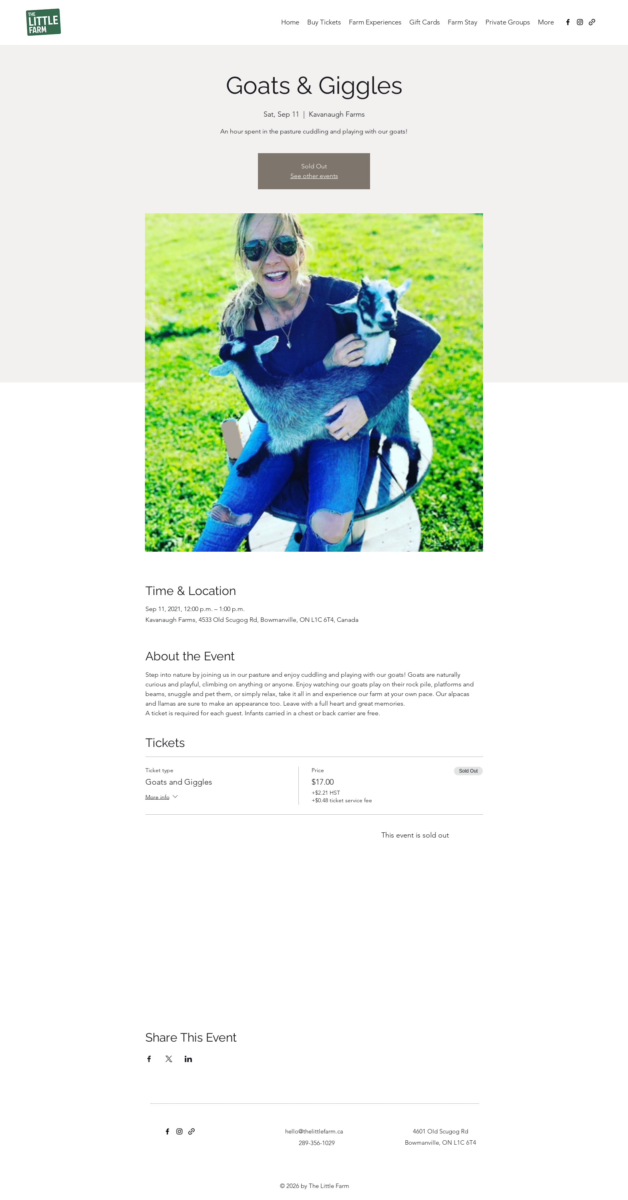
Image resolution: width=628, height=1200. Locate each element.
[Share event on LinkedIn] (188, 1059)
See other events (314, 176)
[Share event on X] (169, 1059)
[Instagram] (580, 22)
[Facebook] (568, 22)
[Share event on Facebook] (149, 1059)
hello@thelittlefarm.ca (314, 1131)
